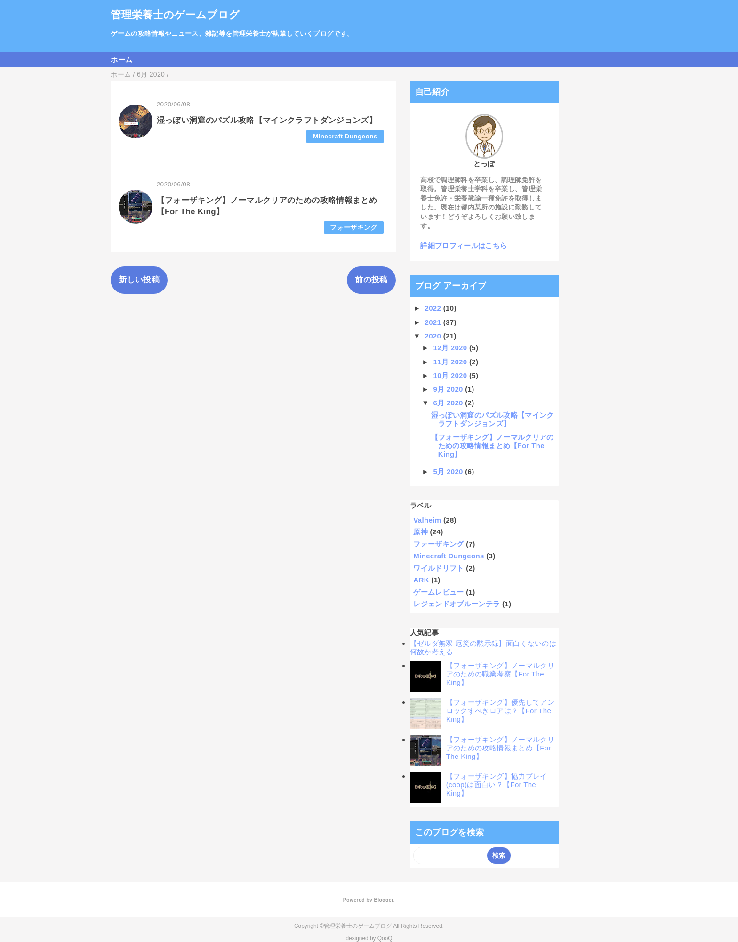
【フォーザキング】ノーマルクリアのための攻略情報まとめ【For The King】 (492, 445)
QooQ (385, 938)
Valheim (427, 520)
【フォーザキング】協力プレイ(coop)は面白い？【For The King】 (496, 784)
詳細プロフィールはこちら (463, 246)
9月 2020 (449, 389)
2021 (434, 322)
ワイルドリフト (438, 568)
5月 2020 (449, 471)
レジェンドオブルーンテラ (456, 604)
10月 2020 (451, 375)
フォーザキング (353, 227)
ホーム (121, 60)
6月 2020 (449, 403)
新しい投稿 (139, 279)
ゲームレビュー (438, 592)
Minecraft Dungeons (345, 136)
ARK (421, 580)
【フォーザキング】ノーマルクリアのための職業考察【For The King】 (500, 673)
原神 (420, 532)
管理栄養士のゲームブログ (175, 15)
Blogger (383, 899)
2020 (434, 336)
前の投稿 (371, 279)
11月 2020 (451, 362)
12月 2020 (451, 348)
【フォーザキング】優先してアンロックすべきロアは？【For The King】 (500, 710)
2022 (434, 308)
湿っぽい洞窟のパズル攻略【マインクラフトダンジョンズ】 (267, 120)
